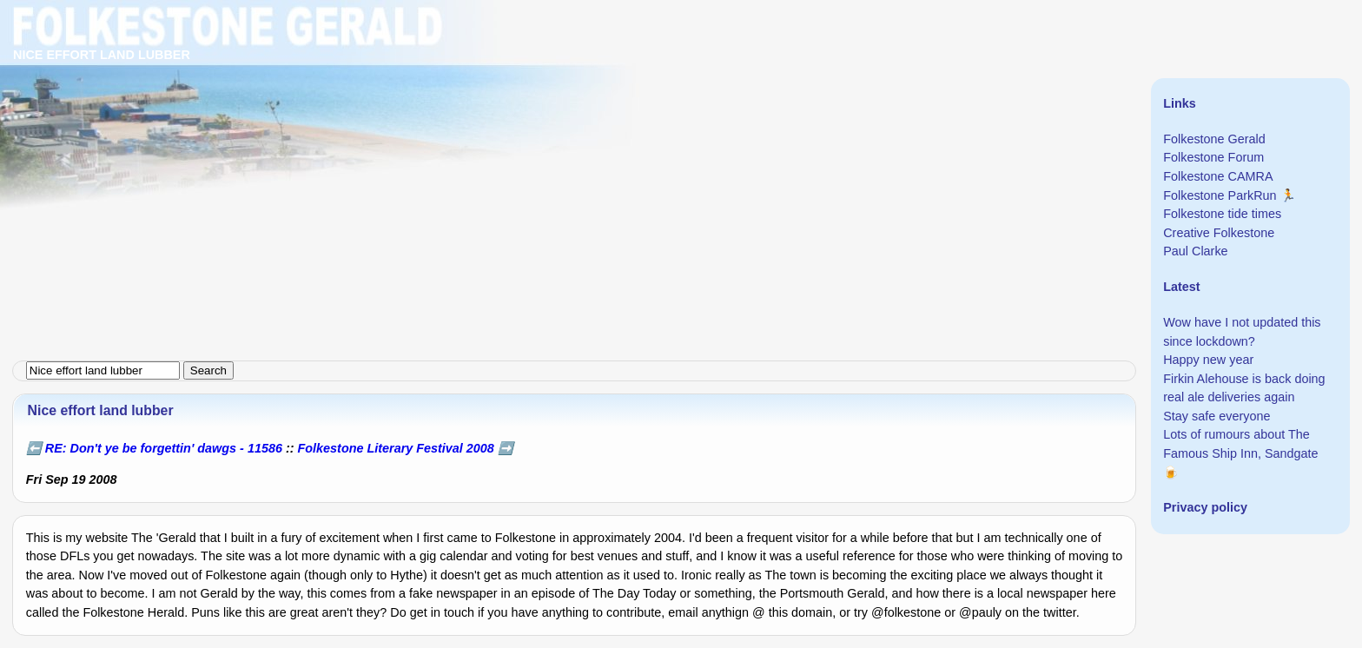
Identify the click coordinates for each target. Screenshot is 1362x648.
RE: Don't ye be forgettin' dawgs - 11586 (163, 448)
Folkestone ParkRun (1219, 195)
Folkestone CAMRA (1218, 176)
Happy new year (1208, 360)
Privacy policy (1205, 507)
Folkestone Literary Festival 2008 (396, 448)
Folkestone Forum (1213, 157)
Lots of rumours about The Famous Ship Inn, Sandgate (1240, 443)
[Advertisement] (521, 121)
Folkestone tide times (1222, 214)
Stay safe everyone (1216, 416)
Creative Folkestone (1218, 233)
